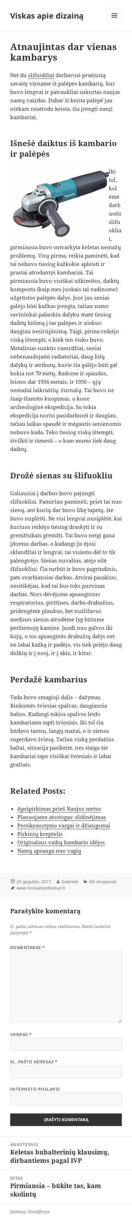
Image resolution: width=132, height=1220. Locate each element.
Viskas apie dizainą (46, 15)
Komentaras (27, 947)
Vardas (21, 1034)
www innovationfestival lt (41, 888)
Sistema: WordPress (29, 1212)
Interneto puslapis (35, 1089)
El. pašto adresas (34, 1062)
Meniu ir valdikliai (114, 22)
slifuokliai (41, 75)
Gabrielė (70, 882)
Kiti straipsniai (103, 882)
